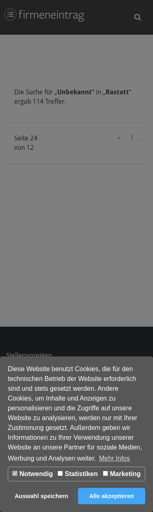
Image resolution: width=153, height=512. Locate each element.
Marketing (122, 473)
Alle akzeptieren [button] (111, 496)
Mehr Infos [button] (114, 458)
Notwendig (32, 473)
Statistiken (78, 473)
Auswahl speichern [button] (41, 496)
